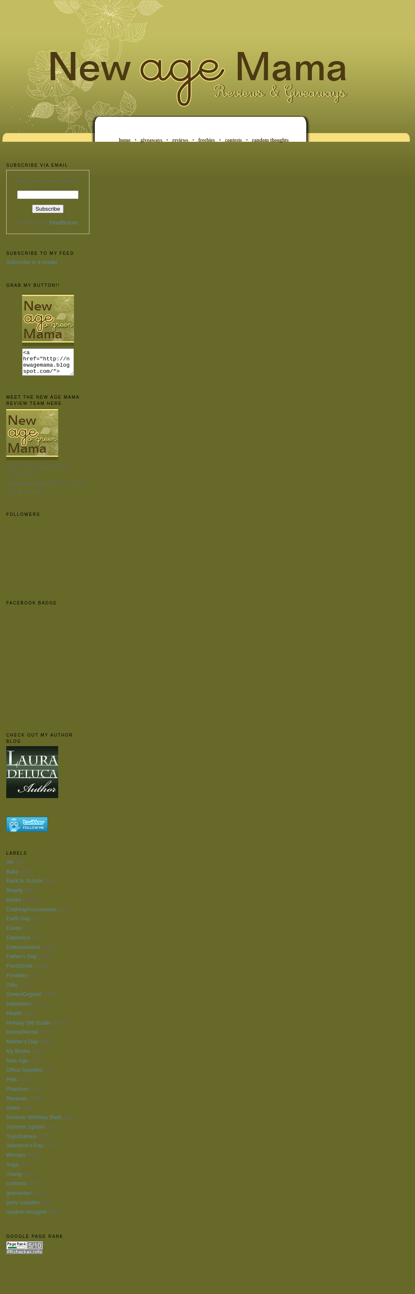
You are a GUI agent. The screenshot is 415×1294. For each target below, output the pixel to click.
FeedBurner (63, 222)
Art (9, 867)
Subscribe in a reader (32, 262)
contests (233, 140)
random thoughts (270, 140)
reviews (180, 140)
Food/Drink (19, 971)
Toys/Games (21, 1141)
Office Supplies (24, 1075)
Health (14, 1018)
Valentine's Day (24, 1150)
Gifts (11, 990)
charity (14, 1179)
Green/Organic (24, 999)
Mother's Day (22, 1046)
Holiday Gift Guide (28, 1028)
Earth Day (18, 923)
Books (13, 905)
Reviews (16, 1103)
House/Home (22, 1037)
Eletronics (18, 942)
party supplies (23, 1207)
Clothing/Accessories (31, 914)
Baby (12, 876)
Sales (13, 1112)
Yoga (12, 1169)
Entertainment (23, 952)
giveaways (151, 140)
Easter (14, 933)
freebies (206, 140)
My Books (18, 1056)
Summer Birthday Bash (34, 1122)
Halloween (19, 1009)
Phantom (17, 1094)
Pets (11, 1084)
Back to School (24, 885)
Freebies (16, 980)
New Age (17, 1065)
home (125, 140)
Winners (16, 1160)
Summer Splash (25, 1132)
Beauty (14, 895)
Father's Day (21, 961)
